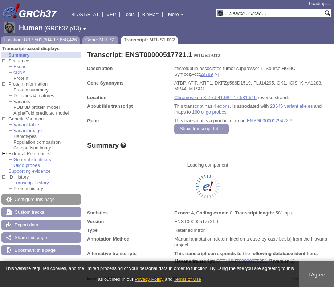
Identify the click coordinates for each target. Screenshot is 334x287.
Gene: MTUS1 (100, 39)
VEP (111, 14)
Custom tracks (29, 212)
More (175, 14)
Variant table (26, 124)
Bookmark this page (35, 250)
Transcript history (31, 182)
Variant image (27, 130)
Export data (26, 224)
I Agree (317, 275)
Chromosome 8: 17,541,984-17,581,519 (215, 97)
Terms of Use (187, 279)
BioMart (150, 14)
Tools (128, 14)
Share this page (31, 237)
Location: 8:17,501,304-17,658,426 (40, 39)
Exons (20, 66)
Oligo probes (26, 165)
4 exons (221, 106)
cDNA (19, 72)
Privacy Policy (149, 279)
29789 (206, 74)
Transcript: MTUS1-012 (149, 39)
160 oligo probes (209, 112)
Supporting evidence (29, 171)
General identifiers (32, 159)
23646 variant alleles (291, 106)
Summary (18, 55)
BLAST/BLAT (85, 14)
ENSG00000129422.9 (269, 120)
